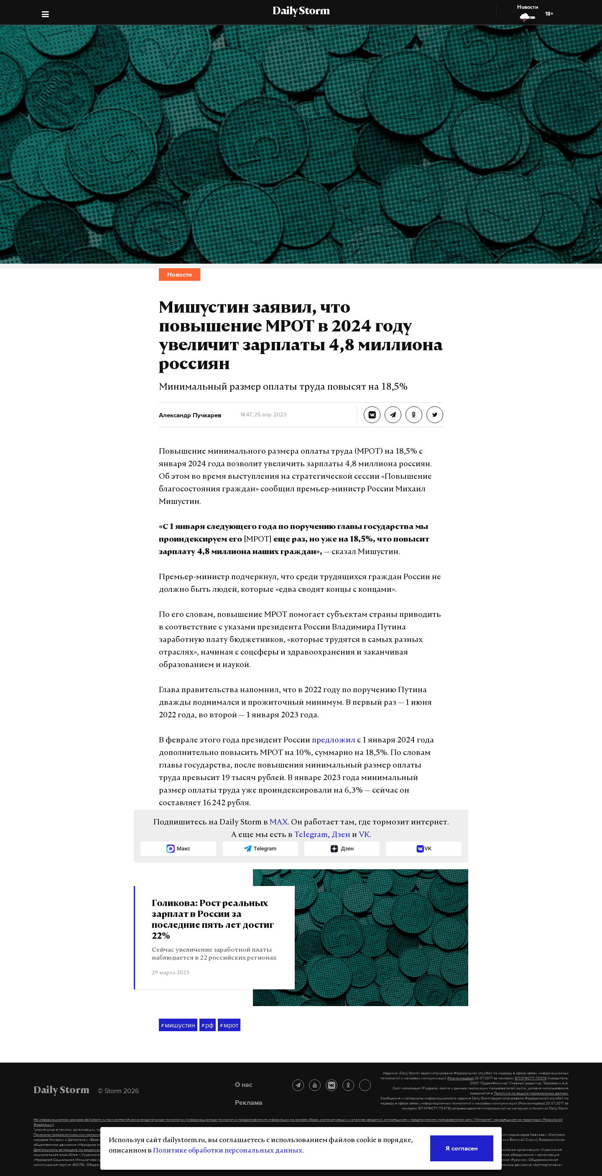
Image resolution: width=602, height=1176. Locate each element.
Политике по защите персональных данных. (531, 1093)
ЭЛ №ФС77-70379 (530, 1078)
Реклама (249, 1102)
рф (208, 1025)
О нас (244, 1084)
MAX (279, 823)
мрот (229, 1025)
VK (364, 835)
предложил (333, 741)
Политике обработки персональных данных (227, 1151)
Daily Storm (301, 12)
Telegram (311, 835)
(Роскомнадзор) (460, 1078)
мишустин (178, 1025)
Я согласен (462, 1148)
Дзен (341, 835)
